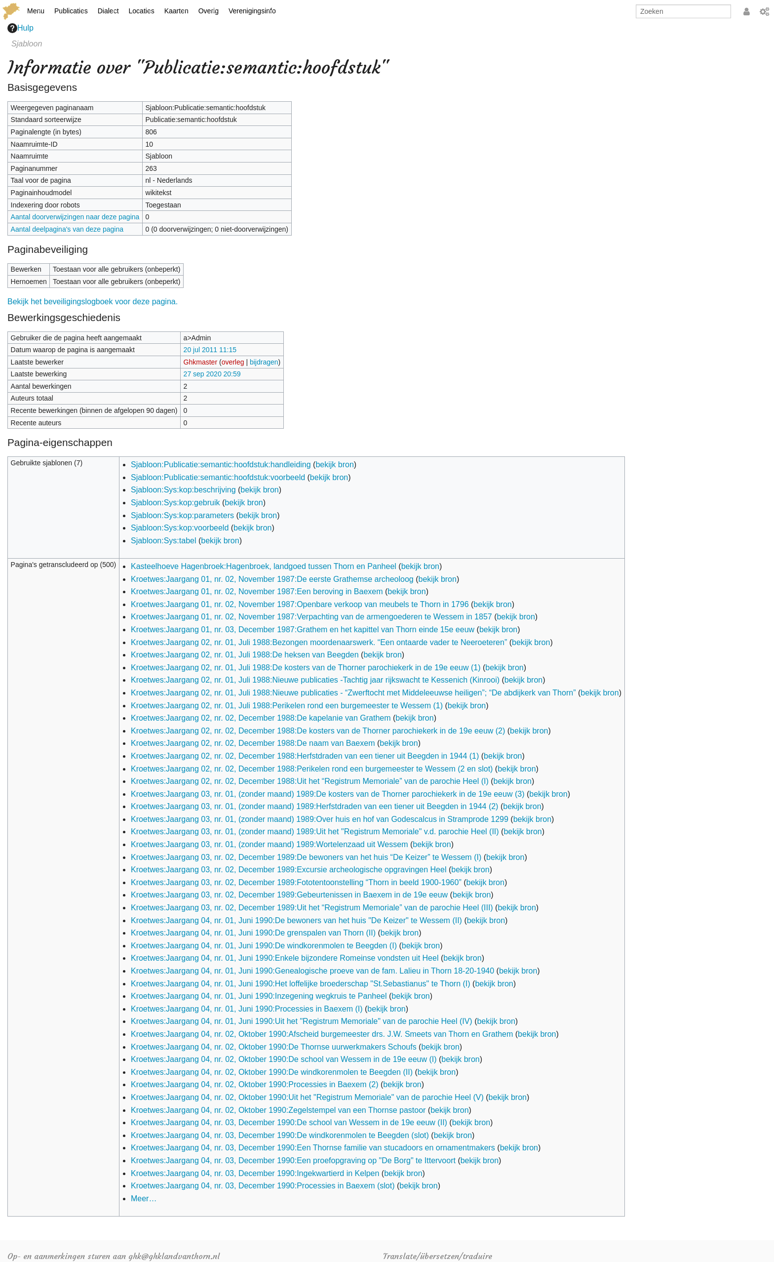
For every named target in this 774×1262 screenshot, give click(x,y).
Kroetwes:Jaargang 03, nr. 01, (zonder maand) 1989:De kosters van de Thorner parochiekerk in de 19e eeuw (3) (328, 794)
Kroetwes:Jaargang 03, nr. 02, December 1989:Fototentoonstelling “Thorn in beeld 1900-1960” (296, 882)
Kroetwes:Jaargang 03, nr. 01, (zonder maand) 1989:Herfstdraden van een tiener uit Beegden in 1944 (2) (314, 806)
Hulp (20, 28)
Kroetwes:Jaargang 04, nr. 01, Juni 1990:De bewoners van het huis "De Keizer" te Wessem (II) (296, 920)
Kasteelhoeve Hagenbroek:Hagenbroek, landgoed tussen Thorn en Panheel (263, 566)
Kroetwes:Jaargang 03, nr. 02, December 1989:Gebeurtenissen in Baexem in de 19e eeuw (289, 895)
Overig (208, 11)
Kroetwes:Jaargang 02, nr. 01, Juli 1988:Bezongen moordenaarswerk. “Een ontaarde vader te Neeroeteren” (319, 642)
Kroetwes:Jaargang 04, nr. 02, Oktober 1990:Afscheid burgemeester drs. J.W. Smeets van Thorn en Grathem (322, 1034)
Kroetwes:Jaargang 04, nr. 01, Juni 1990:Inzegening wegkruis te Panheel (259, 996)
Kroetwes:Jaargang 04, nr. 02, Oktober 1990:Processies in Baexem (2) (255, 1084)
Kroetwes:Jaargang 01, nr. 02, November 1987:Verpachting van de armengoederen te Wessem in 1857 (311, 616)
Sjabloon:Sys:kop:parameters (182, 515)
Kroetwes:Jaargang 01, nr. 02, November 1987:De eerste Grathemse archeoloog (272, 579)
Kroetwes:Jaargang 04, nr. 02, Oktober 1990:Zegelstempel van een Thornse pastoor (278, 1110)
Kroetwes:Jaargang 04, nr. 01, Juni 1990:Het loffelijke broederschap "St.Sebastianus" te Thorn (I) (300, 983)
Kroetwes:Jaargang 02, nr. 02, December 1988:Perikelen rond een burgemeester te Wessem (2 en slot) (312, 769)
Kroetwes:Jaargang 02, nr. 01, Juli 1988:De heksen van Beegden (245, 655)
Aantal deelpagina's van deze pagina (67, 229)
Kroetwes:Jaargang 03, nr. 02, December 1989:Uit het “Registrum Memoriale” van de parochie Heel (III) (312, 907)
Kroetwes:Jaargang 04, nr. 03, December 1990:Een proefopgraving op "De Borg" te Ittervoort (293, 1160)
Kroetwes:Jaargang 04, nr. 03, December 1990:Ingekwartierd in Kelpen (255, 1173)
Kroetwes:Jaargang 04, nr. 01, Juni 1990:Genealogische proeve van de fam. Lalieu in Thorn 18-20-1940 (312, 971)
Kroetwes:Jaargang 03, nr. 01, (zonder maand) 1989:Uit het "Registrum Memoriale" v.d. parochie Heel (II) (315, 831)
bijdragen (264, 362)
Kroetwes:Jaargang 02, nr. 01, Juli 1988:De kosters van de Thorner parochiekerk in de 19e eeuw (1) (306, 667)
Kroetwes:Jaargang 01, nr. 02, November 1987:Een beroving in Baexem (257, 591)
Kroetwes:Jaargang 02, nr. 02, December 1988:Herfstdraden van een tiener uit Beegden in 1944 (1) (305, 756)
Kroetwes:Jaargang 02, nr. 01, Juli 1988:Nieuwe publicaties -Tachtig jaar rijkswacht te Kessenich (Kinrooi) (315, 680)
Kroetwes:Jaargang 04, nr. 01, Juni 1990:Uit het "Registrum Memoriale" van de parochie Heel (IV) (301, 1021)
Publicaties (71, 11)
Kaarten (176, 11)
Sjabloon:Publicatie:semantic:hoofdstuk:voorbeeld (218, 477)
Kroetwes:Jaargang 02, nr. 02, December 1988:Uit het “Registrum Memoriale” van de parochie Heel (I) (310, 781)
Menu (35, 11)
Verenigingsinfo (252, 11)
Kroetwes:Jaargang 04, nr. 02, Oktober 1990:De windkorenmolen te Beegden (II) (272, 1072)
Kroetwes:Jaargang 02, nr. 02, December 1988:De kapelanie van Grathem (261, 718)
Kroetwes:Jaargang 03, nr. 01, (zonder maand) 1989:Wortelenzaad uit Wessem (269, 844)
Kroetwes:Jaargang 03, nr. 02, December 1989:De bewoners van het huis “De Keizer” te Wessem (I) (306, 857)
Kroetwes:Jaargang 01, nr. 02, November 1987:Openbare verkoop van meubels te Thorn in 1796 (300, 604)
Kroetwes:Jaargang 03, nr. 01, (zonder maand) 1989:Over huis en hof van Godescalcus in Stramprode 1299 (319, 819)
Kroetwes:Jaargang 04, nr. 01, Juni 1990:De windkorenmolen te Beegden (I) (264, 945)
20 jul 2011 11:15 (210, 350)
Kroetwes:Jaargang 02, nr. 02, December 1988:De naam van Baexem (253, 743)
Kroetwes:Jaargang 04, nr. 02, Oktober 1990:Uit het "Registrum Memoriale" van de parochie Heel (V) (307, 1097)
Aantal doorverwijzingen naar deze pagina (75, 217)
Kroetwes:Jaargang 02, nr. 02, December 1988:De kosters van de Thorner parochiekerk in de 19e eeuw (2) (318, 731)
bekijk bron (334, 464)
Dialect (108, 11)
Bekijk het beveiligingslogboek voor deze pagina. (92, 301)
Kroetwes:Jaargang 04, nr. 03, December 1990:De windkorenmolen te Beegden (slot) (280, 1135)
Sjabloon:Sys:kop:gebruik (175, 502)
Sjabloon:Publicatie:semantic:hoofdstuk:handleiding (221, 464)
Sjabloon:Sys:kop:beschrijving (183, 490)
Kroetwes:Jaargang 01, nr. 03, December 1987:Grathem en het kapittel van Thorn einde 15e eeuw (302, 629)
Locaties (142, 11)
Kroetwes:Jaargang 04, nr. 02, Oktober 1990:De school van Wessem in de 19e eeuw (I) (284, 1059)
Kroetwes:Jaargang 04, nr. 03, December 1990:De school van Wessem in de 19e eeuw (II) (289, 1122)
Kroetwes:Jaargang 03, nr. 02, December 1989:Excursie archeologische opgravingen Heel (289, 869)
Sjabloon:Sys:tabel (163, 540)
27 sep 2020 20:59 (212, 374)
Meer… (143, 1198)
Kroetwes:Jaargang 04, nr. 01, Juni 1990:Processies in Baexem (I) (247, 1009)
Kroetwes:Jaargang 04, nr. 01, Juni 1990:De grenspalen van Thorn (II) (253, 933)
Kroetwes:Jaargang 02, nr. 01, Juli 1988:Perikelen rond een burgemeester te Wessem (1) (287, 705)
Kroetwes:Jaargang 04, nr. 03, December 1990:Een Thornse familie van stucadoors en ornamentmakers (313, 1147)
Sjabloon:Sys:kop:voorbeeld (180, 528)
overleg (233, 362)
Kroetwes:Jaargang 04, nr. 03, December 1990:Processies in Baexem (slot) (263, 1185)
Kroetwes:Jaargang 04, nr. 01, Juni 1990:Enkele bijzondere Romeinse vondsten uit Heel (285, 958)
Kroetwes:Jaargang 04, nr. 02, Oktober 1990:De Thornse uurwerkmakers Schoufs (274, 1047)
